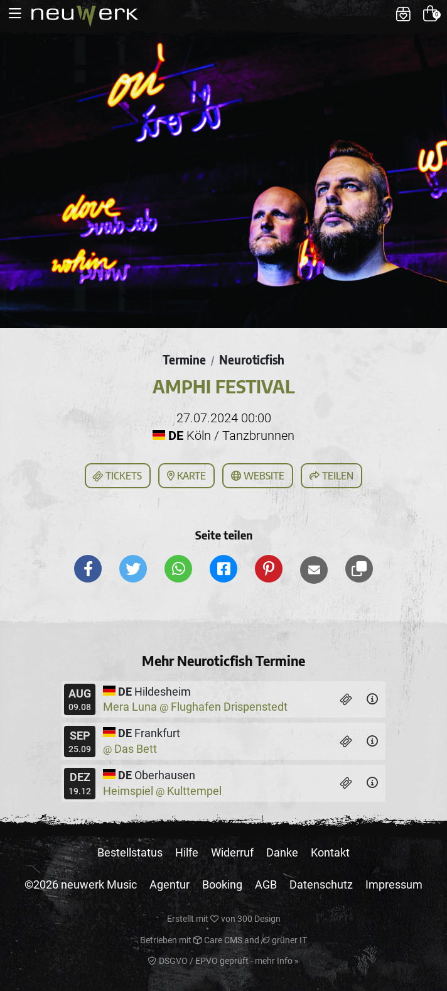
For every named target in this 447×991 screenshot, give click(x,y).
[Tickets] (346, 699)
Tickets (117, 476)
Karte (186, 475)
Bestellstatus (130, 852)
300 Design (259, 919)
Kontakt (330, 852)
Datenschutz (321, 884)
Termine (184, 359)
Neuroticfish (251, 359)
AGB (266, 884)
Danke (282, 852)
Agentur (169, 884)
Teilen (331, 475)
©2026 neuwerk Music (80, 884)
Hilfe (186, 852)
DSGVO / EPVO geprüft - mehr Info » (223, 961)
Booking (222, 884)
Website (257, 475)
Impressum (394, 884)
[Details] (372, 699)
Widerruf (232, 852)
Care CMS (217, 940)
